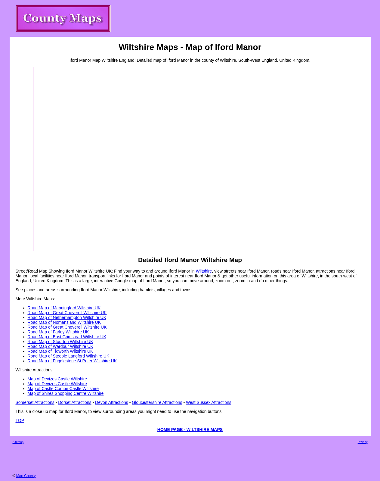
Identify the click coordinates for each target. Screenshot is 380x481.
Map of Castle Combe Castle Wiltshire (63, 388)
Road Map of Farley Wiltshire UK (58, 332)
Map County (26, 476)
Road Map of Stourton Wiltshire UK (60, 341)
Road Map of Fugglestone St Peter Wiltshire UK (72, 360)
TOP (20, 420)
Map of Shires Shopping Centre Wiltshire (66, 393)
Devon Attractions (111, 402)
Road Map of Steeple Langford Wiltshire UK (69, 356)
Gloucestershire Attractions (157, 402)
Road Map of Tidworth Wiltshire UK (60, 351)
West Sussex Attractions (208, 402)
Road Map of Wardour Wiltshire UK (60, 346)
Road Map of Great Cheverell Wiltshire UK (67, 312)
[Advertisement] (59, 159)
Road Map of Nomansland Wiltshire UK (64, 322)
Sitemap (18, 442)
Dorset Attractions (74, 402)
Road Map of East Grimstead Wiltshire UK (67, 336)
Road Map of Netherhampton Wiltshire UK (67, 317)
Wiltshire (204, 271)
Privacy (363, 442)
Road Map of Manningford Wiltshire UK (64, 307)
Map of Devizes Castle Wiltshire (57, 378)
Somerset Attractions (35, 402)
